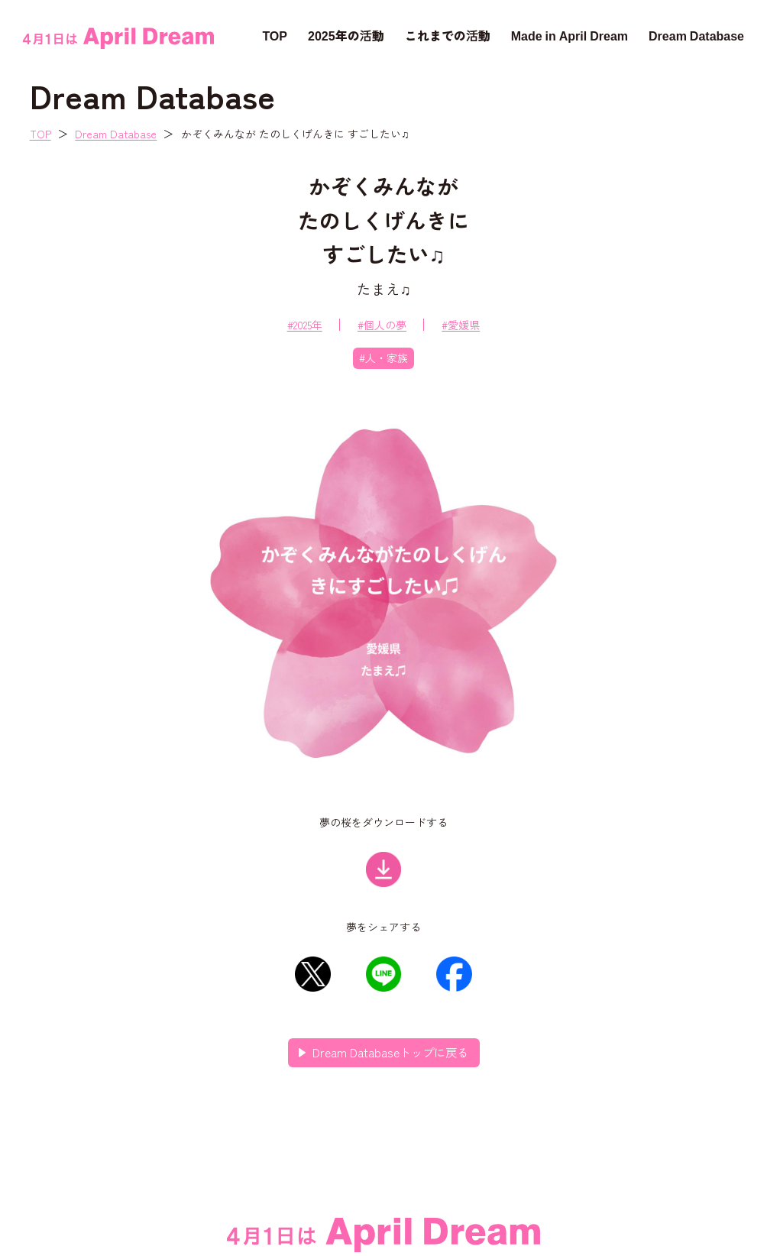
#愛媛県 (461, 324)
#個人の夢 (382, 324)
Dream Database (696, 35)
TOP (274, 35)
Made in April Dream (569, 35)
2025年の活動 (346, 35)
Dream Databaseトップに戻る (390, 1052)
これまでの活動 (447, 35)
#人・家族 (383, 357)
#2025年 (304, 324)
